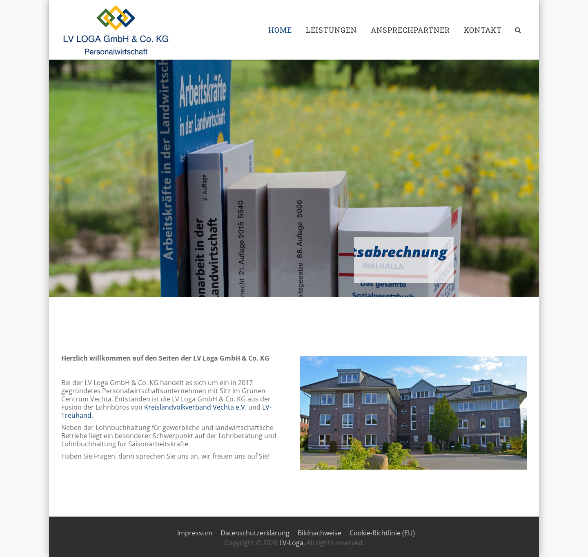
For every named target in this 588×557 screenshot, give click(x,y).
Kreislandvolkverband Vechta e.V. (195, 407)
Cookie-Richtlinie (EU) (382, 532)
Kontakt (483, 30)
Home (280, 30)
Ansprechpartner (410, 30)
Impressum (194, 532)
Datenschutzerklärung (255, 532)
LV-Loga (291, 542)
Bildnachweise (319, 532)
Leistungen (331, 30)
